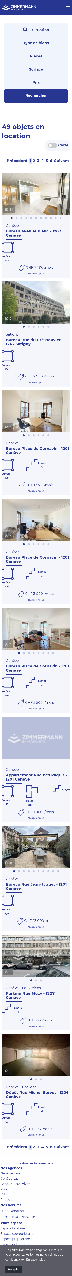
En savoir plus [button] (35, 1259)
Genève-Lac (9, 1178)
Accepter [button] (14, 1269)
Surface (36, 69)
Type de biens (36, 43)
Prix (36, 82)
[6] (51, 160)
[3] (38, 160)
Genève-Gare (10, 1173)
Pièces (36, 56)
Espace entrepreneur (17, 1244)
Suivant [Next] (61, 160)
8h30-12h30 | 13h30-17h (18, 1217)
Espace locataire (13, 1228)
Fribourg (7, 1199)
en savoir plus (36, 273)
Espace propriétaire (15, 1239)
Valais (5, 1194)
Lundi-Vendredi (12, 1211)
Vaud (4, 1189)
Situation (36, 29)
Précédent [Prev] (17, 160)
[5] (47, 160)
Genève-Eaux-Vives (15, 1184)
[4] (42, 160)
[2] (34, 160)
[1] (30, 160)
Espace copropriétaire (17, 1233)
